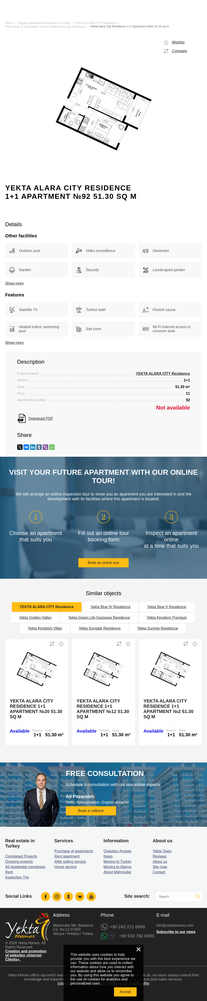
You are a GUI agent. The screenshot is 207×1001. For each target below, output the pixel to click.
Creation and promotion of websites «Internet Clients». (26, 955)
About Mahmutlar (117, 872)
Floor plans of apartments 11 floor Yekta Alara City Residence (45, 26)
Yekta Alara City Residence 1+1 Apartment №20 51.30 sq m (36, 708)
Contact (159, 872)
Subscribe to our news (176, 932)
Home (9, 23)
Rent (9, 872)
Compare (179, 51)
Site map (160, 867)
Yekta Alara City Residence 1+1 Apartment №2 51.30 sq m (168, 708)
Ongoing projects (19, 862)
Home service (65, 867)
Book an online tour (103, 563)
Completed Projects (21, 856)
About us (160, 862)
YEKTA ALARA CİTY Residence (96, 23)
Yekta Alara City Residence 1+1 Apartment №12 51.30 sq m (103, 708)
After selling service (70, 862)
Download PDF (41, 418)
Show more (14, 283)
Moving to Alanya (117, 867)
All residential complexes (25, 867)
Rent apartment (67, 856)
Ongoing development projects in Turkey (44, 23)
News (108, 856)
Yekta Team (162, 851)
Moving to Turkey (117, 862)
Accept (125, 992)
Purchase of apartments (73, 851)
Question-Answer (118, 851)
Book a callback (91, 811)
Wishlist (178, 42)
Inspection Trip (17, 877)
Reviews (159, 856)
